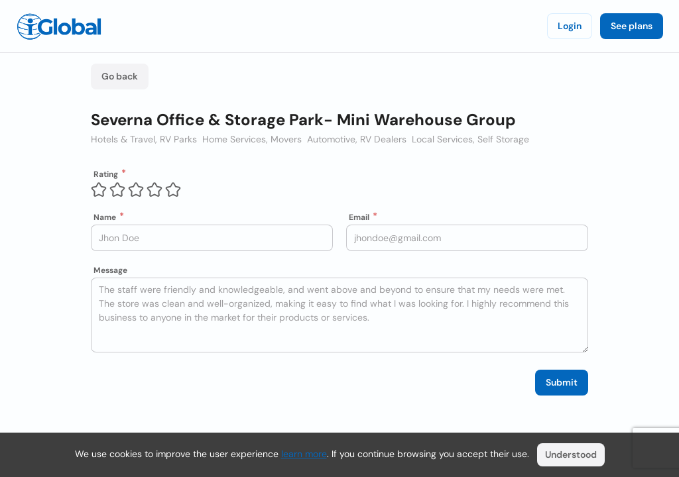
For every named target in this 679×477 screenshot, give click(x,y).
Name (104, 217)
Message (110, 270)
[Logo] (59, 26)
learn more (304, 454)
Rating (105, 174)
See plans (631, 26)
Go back (119, 76)
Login (570, 26)
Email (359, 217)
